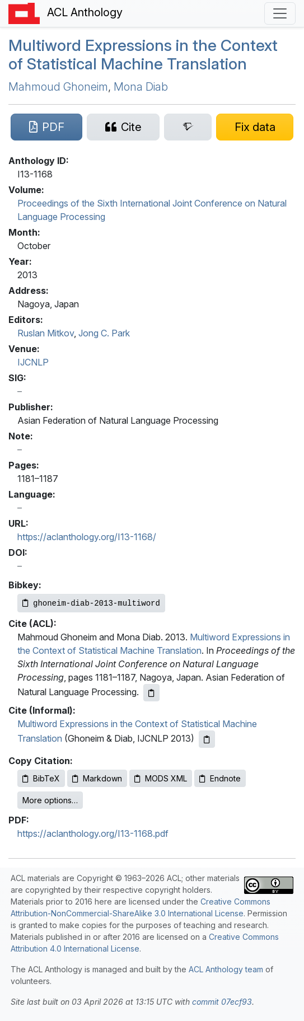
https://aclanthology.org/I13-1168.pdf (93, 833)
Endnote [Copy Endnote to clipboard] (220, 778)
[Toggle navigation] (280, 13)
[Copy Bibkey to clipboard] (91, 603)
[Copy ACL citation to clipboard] (151, 692)
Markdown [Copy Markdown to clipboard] (97, 778)
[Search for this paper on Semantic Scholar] (188, 127)
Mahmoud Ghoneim (58, 86)
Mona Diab (141, 86)
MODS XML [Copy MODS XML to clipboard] (160, 778)
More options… (50, 800)
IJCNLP (33, 362)
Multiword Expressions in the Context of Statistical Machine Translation (143, 55)
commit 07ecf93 (222, 1001)
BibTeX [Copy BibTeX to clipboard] (41, 778)
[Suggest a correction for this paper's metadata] (254, 127)
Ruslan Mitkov (45, 333)
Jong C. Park (104, 333)
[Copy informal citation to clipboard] (207, 739)
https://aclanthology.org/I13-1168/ (86, 536)
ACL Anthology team (226, 969)
